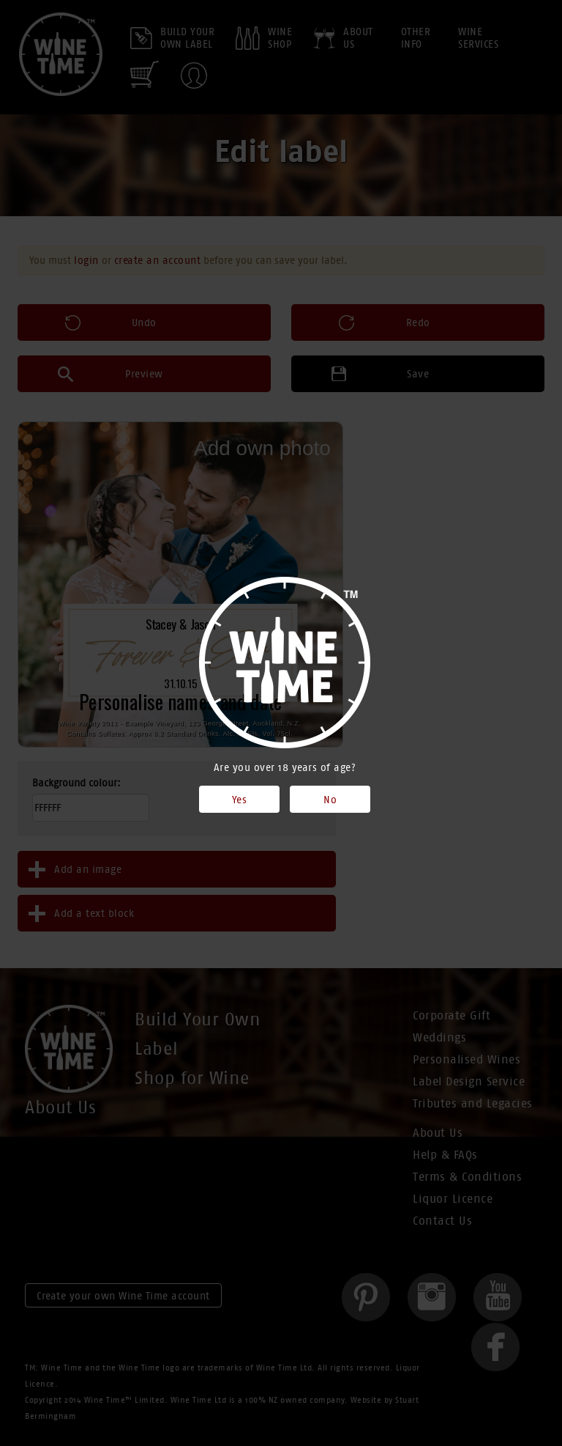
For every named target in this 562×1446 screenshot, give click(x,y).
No (330, 799)
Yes (239, 799)
